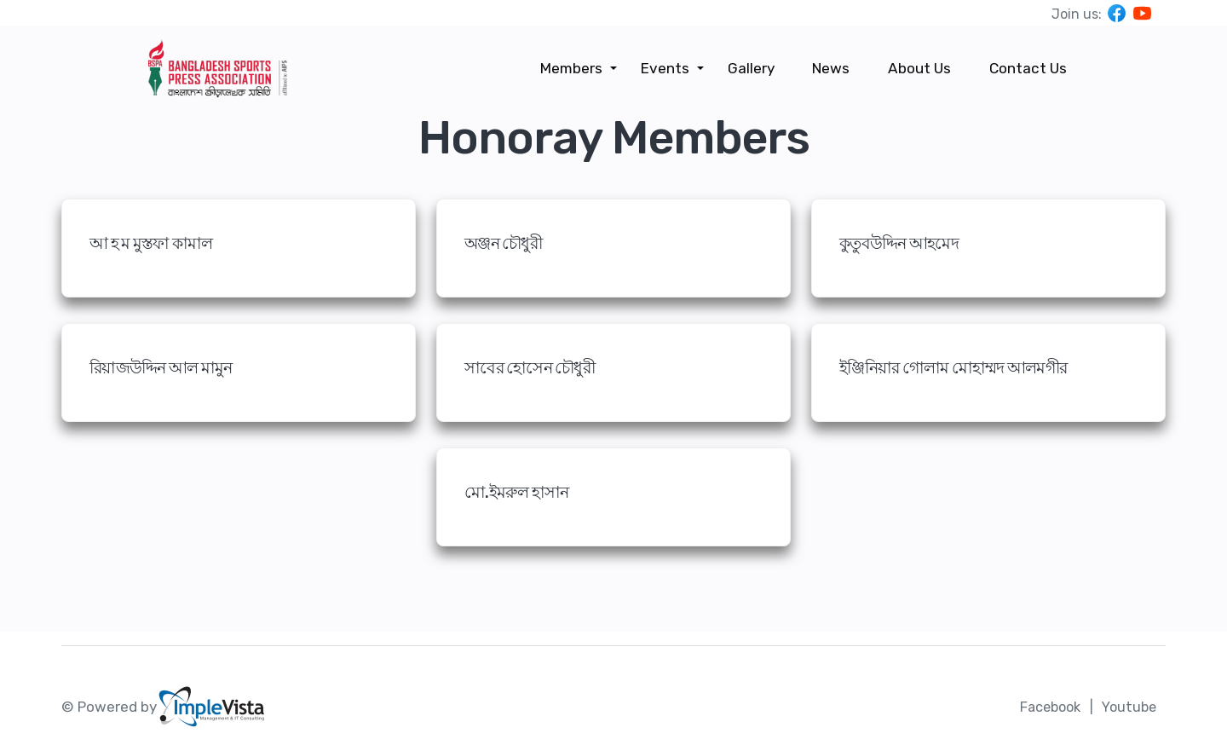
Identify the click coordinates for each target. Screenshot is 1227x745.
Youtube (1127, 706)
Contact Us (1029, 68)
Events (670, 68)
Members (578, 68)
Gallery (755, 68)
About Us (922, 68)
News (835, 68)
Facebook (1044, 706)
